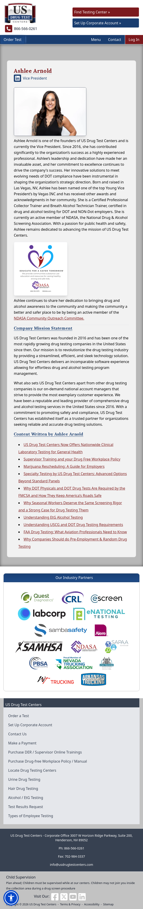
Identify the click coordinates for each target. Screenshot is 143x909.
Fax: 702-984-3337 (71, 856)
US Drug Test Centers (42, 904)
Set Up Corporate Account (30, 724)
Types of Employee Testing (30, 815)
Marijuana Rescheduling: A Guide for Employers (64, 466)
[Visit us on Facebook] (54, 896)
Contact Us (17, 733)
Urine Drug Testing (24, 779)
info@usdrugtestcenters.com (71, 864)
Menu (96, 39)
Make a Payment (22, 743)
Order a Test (18, 715)
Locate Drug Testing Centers (32, 770)
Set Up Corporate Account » (97, 22)
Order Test (13, 39)
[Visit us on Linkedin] (82, 896)
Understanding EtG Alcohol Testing (53, 517)
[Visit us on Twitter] (64, 896)
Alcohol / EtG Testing (25, 797)
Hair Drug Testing (23, 788)
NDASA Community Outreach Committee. (49, 318)
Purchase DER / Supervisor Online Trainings (45, 752)
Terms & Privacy (70, 904)
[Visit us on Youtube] (73, 896)
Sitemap (108, 904)
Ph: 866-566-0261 (72, 848)
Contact (114, 39)
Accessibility (91, 904)
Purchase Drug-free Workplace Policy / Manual (47, 761)
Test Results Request (25, 806)
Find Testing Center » (92, 12)
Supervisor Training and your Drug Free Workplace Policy (72, 459)
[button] (11, 897)
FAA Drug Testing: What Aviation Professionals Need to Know (75, 531)
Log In (134, 39)
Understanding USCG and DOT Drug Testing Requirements (73, 524)
